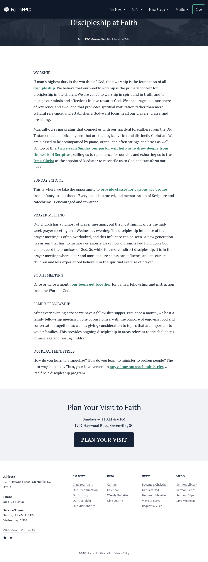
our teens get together (91, 284)
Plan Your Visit (83, 484)
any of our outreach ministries (137, 366)
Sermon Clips (185, 495)
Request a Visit (152, 506)
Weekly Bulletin (117, 495)
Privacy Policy (121, 553)
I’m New (117, 9)
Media (182, 9)
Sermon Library (186, 484)
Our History (80, 495)
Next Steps (159, 9)
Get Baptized (150, 490)
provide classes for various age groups (134, 189)
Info (137, 9)
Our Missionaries (84, 506)
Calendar (113, 490)
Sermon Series (185, 490)
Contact (112, 484)
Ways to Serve (151, 501)
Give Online (115, 501)
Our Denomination (85, 490)
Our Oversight (82, 501)
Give (198, 9)
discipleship (44, 88)
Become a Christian (155, 484)
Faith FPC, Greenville (100, 553)
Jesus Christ (43, 160)
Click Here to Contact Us (19, 530)
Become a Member (154, 495)
